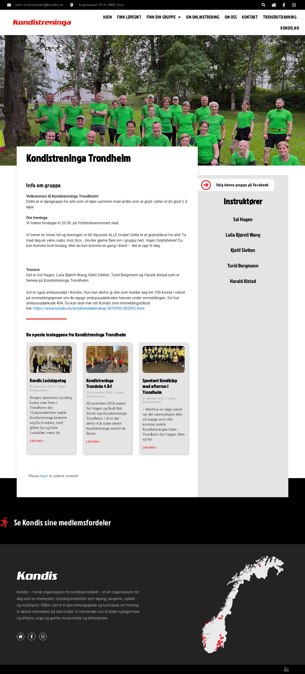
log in (44, 476)
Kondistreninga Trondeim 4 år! (100, 383)
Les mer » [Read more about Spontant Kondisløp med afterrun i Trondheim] (149, 447)
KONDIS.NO (289, 28)
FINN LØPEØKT (129, 17)
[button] (263, 5)
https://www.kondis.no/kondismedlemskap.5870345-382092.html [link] (88, 308)
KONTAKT (250, 17)
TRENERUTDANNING (279, 17)
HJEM (107, 17)
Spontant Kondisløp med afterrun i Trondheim (159, 386)
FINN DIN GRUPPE (164, 17)
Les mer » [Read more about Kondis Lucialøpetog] (37, 441)
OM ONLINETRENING (202, 17)
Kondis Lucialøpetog (48, 380)
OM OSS (231, 17)
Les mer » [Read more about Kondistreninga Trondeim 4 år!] (93, 441)
